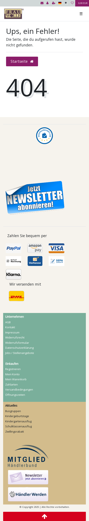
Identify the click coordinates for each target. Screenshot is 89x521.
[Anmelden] (47, 3)
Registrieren (13, 369)
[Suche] (66, 3)
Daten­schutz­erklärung (19, 348)
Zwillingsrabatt (14, 431)
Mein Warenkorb (16, 379)
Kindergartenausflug (18, 421)
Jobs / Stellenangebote (19, 353)
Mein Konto (12, 374)
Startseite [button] (22, 61)
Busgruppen (13, 411)
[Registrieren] (54, 3)
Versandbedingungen (19, 389)
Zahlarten (11, 384)
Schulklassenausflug (18, 426)
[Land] (60, 3)
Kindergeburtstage (17, 416)
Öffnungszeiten (15, 395)
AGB (8, 322)
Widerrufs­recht (14, 337)
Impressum (12, 332)
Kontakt (10, 327)
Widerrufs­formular (17, 343)
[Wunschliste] (72, 3)
